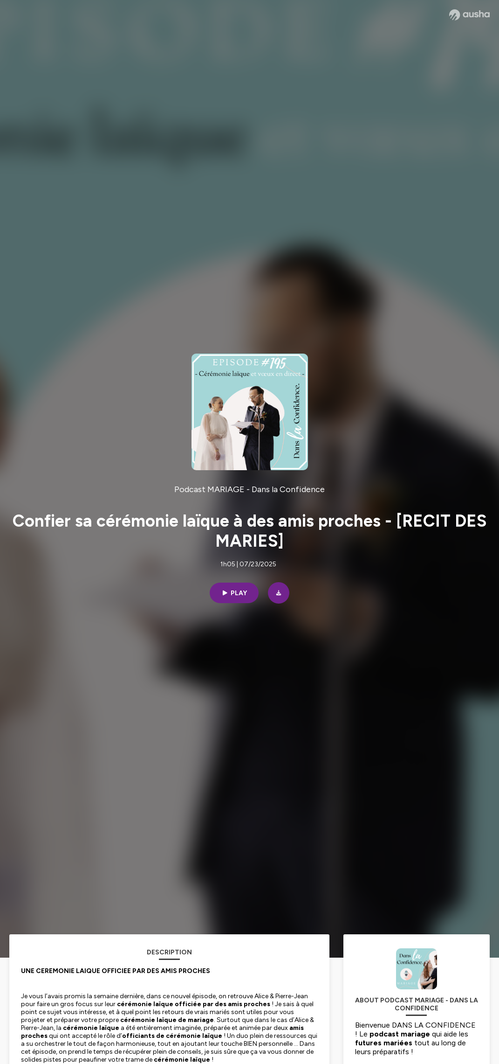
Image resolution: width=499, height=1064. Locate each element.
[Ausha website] (469, 15)
